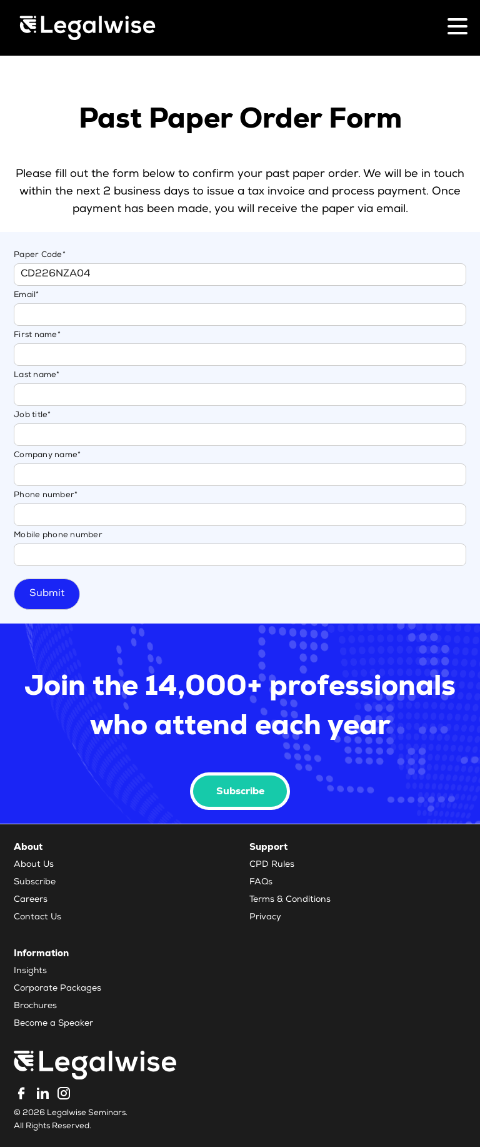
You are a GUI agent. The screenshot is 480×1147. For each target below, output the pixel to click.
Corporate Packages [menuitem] (57, 988)
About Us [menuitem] (34, 865)
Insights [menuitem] (30, 971)
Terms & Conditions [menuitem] (290, 900)
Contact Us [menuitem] (37, 917)
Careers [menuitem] (31, 900)
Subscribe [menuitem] (35, 882)
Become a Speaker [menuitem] (53, 1023)
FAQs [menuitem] (260, 882)
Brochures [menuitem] (35, 1006)
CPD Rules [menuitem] (271, 865)
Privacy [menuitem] (265, 917)
